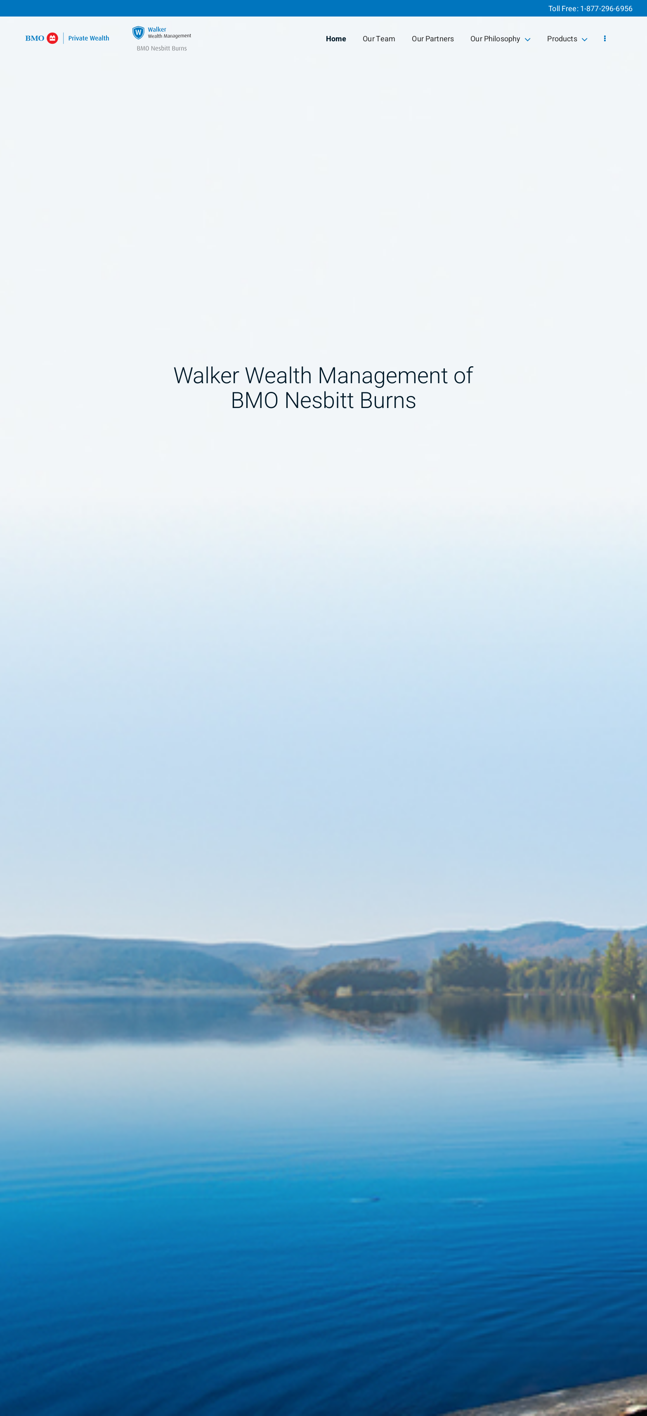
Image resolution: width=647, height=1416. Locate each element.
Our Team (379, 39)
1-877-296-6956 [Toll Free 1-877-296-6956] (606, 8)
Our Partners (433, 39)
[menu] (605, 39)
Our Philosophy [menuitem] (500, 39)
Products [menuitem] (567, 39)
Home (336, 39)
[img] (323, 708)
